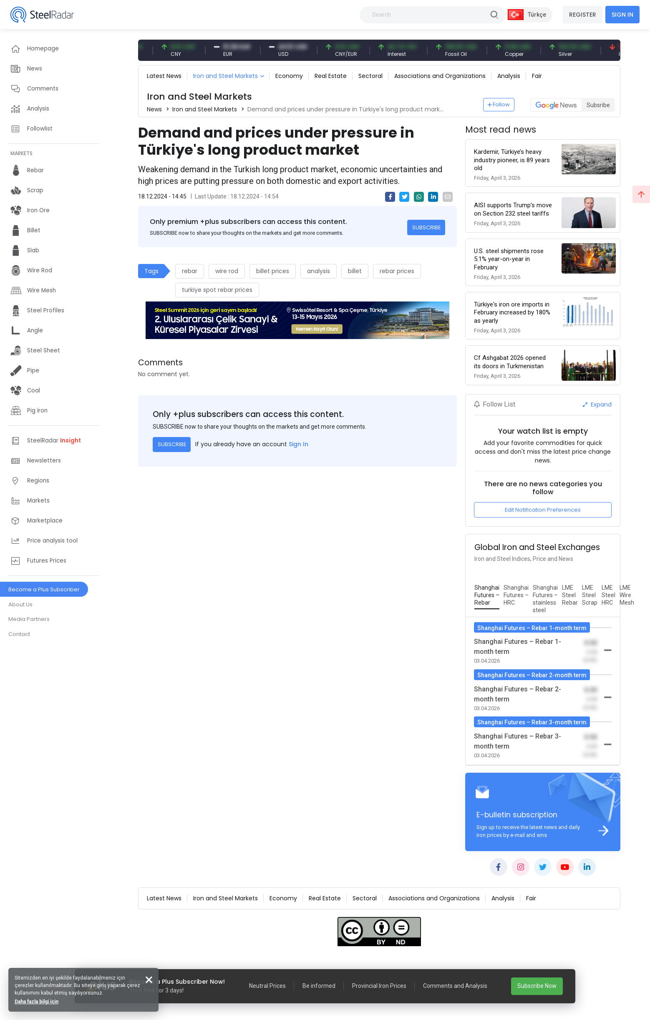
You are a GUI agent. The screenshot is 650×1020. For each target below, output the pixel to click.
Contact (19, 634)
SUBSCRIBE (426, 227)
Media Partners (29, 619)
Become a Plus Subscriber (44, 589)
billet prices (272, 271)
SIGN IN (622, 14)
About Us (20, 604)
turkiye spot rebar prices (217, 290)
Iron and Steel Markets (225, 76)
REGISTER (582, 14)
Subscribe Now (537, 985)
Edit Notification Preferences (543, 510)
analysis (318, 271)
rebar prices (397, 271)
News (154, 109)
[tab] (486, 595)
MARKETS (21, 153)
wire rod (226, 271)
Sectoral (370, 76)
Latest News (164, 76)
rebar (189, 271)
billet (355, 271)
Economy (289, 76)
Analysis (508, 76)
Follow (499, 104)
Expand (597, 404)
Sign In (298, 444)
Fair (537, 76)
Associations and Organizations (440, 76)
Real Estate (331, 76)
